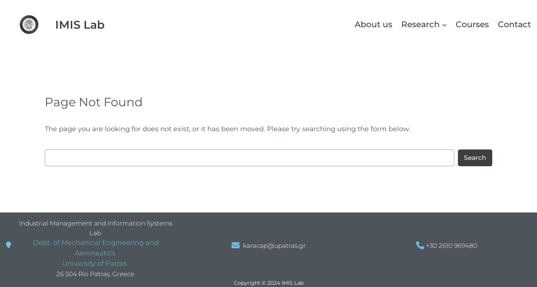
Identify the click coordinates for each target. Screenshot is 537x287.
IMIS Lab (80, 24)
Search (475, 157)
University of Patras (93, 263)
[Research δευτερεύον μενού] (444, 24)
